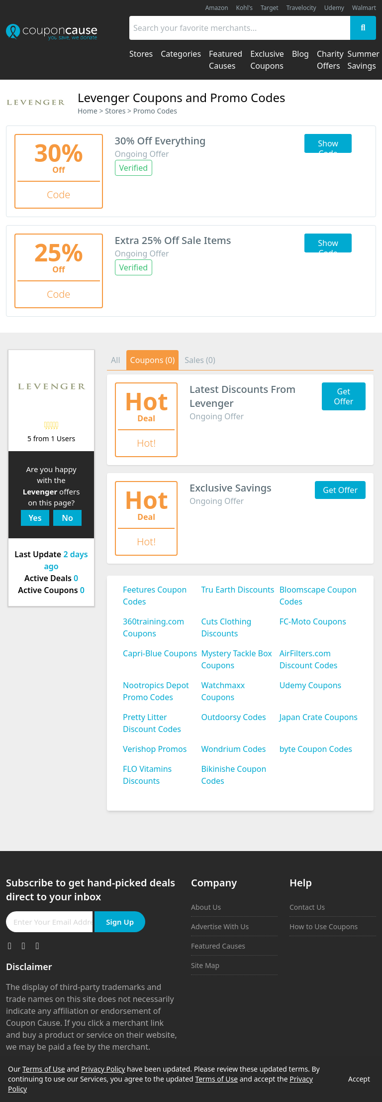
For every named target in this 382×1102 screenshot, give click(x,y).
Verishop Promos (155, 748)
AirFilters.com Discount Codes (309, 659)
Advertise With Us (220, 926)
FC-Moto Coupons (313, 621)
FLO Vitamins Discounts (147, 774)
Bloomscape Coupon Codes (318, 595)
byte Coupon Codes (316, 748)
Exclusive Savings (231, 487)
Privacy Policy (103, 1069)
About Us (206, 907)
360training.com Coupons (153, 627)
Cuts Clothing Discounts (226, 627)
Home (87, 111)
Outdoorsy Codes (233, 717)
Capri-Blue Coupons (160, 653)
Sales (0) (200, 360)
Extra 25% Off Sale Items (173, 240)
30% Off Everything (160, 140)
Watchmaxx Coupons (223, 691)
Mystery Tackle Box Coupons (236, 659)
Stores (115, 111)
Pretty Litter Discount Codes (152, 723)
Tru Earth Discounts (237, 589)
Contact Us (307, 907)
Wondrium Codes (233, 748)
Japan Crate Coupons (319, 717)
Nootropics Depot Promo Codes (156, 691)
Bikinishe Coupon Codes (233, 774)
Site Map (205, 965)
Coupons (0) (152, 360)
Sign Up (120, 922)
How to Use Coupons (323, 926)
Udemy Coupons (311, 685)
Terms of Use (43, 1069)
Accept (359, 1079)
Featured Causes (218, 946)
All (115, 360)
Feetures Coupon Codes (155, 595)
